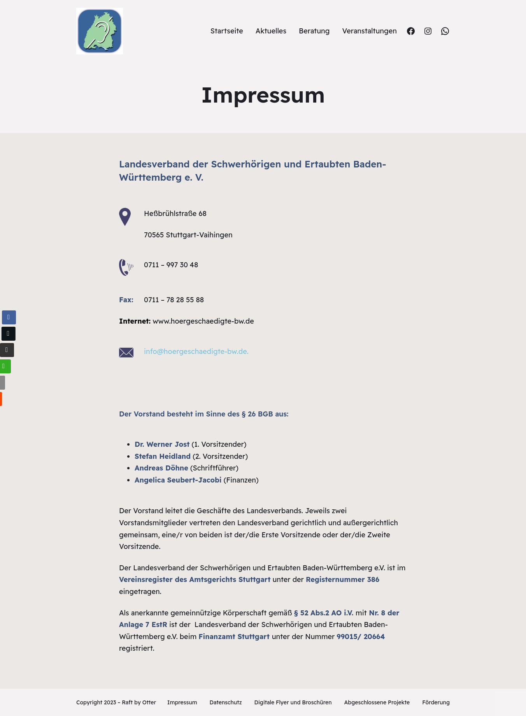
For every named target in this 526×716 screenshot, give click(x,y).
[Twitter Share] (7, 334)
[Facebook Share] (9, 317)
